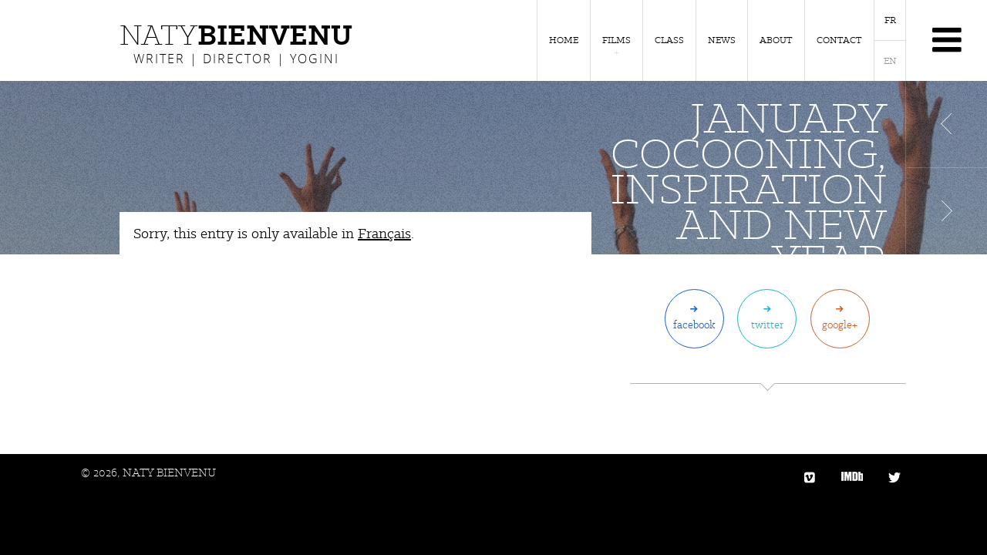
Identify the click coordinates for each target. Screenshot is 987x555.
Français (384, 233)
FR (890, 20)
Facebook (694, 324)
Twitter (767, 324)
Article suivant (946, 211)
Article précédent (946, 124)
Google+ (839, 324)
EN (890, 61)
